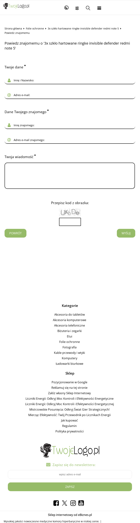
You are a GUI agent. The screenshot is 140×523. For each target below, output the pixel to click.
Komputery (69, 363)
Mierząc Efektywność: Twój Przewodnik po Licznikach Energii (69, 419)
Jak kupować (69, 425)
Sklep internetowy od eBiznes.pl (70, 519)
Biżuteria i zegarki (69, 335)
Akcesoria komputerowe (69, 324)
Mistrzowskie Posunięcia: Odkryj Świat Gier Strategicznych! (69, 414)
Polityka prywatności (69, 436)
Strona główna (13, 28)
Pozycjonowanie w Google (69, 387)
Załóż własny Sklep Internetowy (69, 397)
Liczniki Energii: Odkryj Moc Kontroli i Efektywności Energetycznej (69, 408)
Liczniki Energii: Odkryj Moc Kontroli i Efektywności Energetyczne (70, 403)
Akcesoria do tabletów (69, 319)
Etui (69, 341)
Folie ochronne (35, 28)
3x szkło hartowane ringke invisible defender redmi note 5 (83, 28)
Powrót (15, 238)
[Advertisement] (70, 272)
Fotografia (70, 352)
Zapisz (70, 491)
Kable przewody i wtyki (69, 357)
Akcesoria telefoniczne (69, 330)
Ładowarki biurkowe (69, 368)
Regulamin (69, 430)
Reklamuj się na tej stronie (69, 392)
